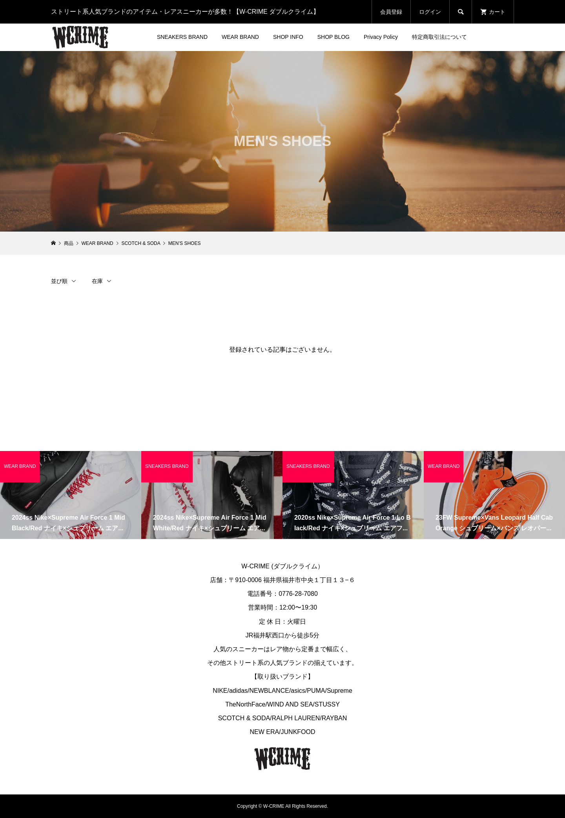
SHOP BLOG (333, 37)
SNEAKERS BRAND (182, 37)
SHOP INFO (288, 37)
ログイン (430, 12)
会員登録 (391, 12)
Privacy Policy (381, 37)
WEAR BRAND (240, 37)
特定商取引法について (439, 37)
